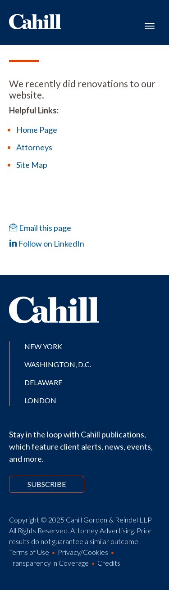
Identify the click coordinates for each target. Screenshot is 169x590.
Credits (108, 562)
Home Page (36, 130)
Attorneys (34, 147)
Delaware (43, 382)
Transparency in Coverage (49, 562)
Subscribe (46, 484)
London (40, 400)
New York (43, 346)
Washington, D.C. (57, 364)
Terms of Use (29, 552)
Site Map (31, 165)
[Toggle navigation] (149, 25)
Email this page (40, 228)
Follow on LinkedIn (46, 243)
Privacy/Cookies (83, 552)
